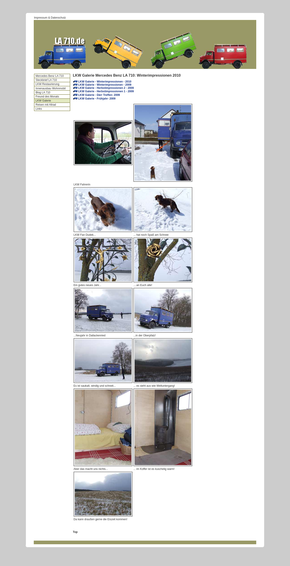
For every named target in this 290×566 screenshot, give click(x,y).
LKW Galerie (43, 100)
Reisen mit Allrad (46, 104)
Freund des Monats (47, 96)
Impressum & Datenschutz (50, 17)
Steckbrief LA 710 (46, 80)
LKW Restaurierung (47, 84)
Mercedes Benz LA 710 (50, 76)
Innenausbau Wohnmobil (51, 88)
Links (39, 108)
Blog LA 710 (43, 92)
